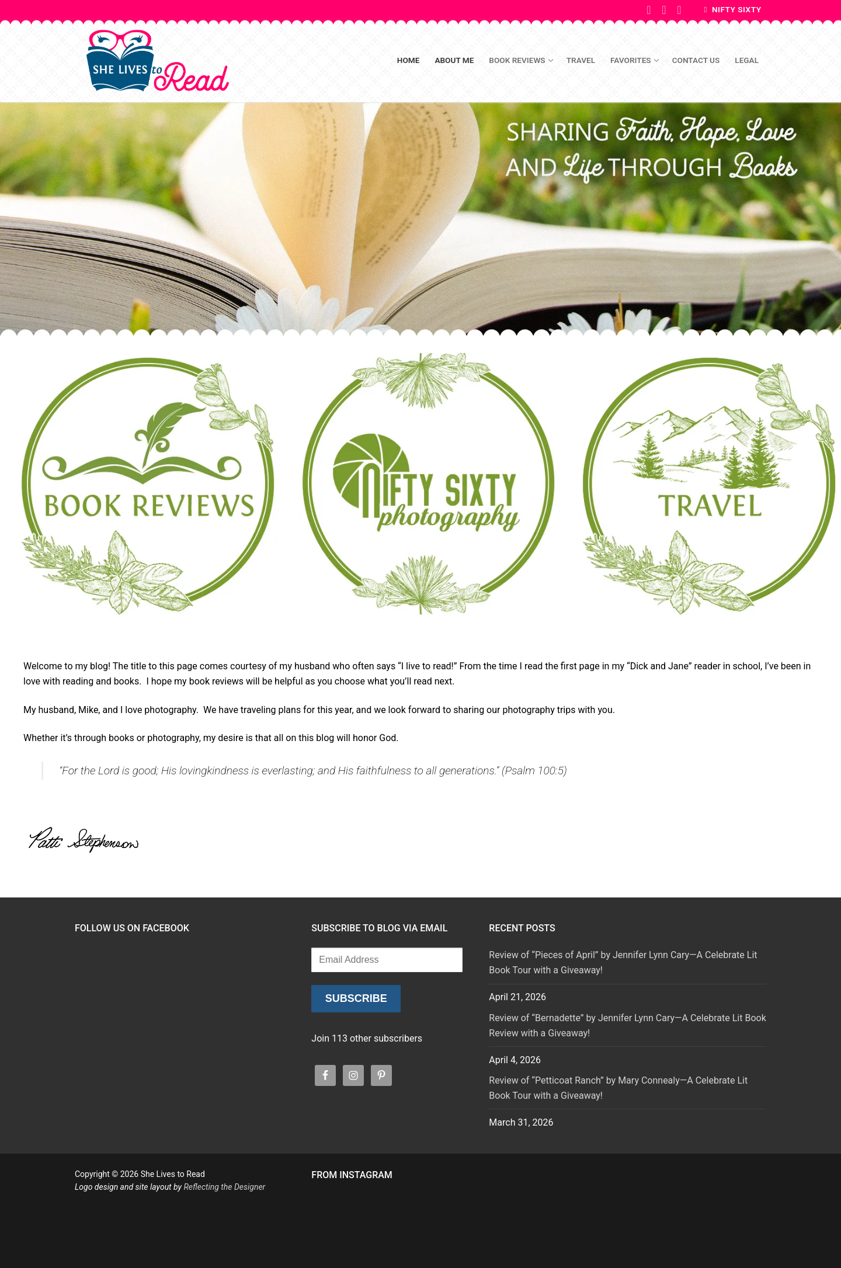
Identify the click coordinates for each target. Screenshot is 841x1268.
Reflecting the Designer (224, 1187)
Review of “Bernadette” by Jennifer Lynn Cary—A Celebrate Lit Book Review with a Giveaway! (627, 1025)
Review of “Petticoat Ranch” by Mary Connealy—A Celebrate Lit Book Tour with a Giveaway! (618, 1088)
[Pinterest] (664, 10)
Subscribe (356, 998)
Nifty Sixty (733, 9)
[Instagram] (679, 10)
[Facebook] (649, 10)
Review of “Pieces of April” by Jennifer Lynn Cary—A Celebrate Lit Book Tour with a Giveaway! (623, 962)
